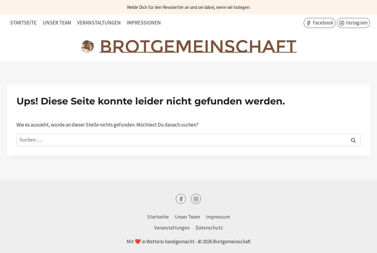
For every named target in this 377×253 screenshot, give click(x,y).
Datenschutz (209, 227)
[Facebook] (181, 199)
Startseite (23, 22)
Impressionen (144, 22)
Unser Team (57, 22)
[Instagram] (196, 199)
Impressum (218, 217)
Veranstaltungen (99, 22)
